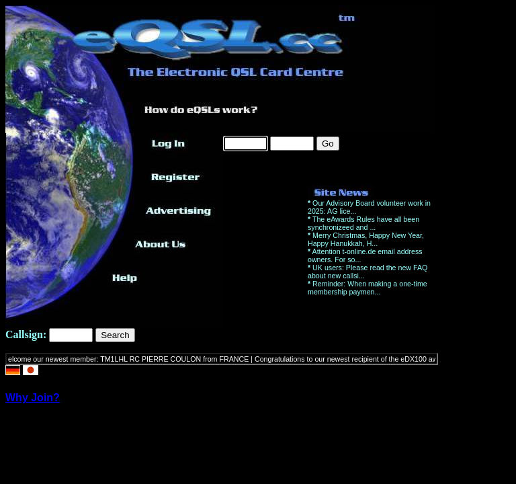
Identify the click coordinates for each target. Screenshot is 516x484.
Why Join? (32, 397)
